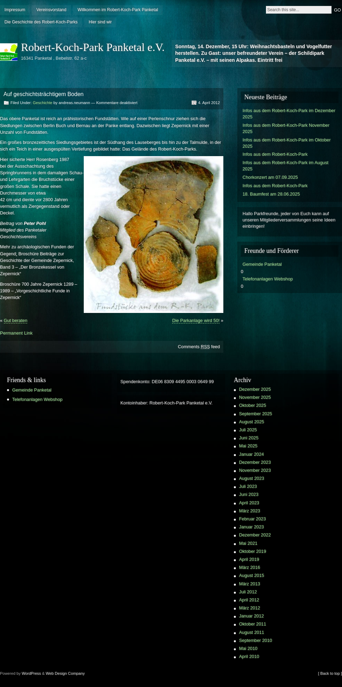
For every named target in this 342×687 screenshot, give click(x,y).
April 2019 (249, 559)
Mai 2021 (248, 543)
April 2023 (249, 502)
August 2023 (251, 478)
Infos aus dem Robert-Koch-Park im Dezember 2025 (289, 113)
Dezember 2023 (255, 462)
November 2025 (255, 397)
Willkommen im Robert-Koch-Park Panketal (117, 9)
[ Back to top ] (330, 673)
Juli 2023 (248, 486)
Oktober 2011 (252, 624)
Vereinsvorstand (51, 9)
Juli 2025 (248, 429)
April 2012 (249, 599)
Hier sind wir (100, 22)
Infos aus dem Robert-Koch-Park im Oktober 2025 (286, 143)
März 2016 (249, 567)
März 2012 (249, 608)
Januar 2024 (251, 454)
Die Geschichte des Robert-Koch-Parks (41, 22)
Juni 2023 (249, 494)
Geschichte (42, 103)
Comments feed (199, 346)
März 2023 (249, 510)
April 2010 (249, 656)
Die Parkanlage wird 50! (196, 320)
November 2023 (255, 470)
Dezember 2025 (255, 389)
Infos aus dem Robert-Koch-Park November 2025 (286, 128)
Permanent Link (16, 333)
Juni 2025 (249, 437)
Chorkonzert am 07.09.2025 (270, 177)
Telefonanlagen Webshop (268, 279)
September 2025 (255, 413)
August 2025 (251, 421)
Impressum (15, 9)
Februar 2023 (252, 518)
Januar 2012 (251, 616)
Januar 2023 (251, 526)
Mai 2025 (248, 445)
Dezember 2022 (255, 535)
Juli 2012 (248, 591)
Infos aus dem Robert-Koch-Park (275, 154)
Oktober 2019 (252, 551)
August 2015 (251, 575)
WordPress (31, 673)
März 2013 (249, 583)
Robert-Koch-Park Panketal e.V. (93, 47)
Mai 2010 (248, 648)
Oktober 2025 (252, 405)
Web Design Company (65, 673)
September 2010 (255, 640)
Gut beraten (16, 320)
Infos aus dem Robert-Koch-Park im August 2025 (285, 165)
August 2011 (251, 632)
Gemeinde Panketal (262, 264)
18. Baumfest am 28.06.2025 (271, 194)
